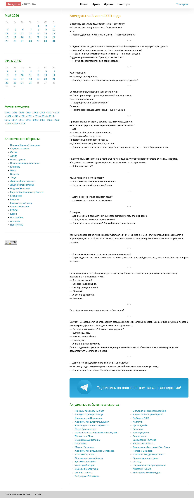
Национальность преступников (149, 465)
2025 (15, 123)
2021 (42, 120)
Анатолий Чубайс (142, 469)
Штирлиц (15, 167)
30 (45, 41)
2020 (35, 120)
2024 (8, 123)
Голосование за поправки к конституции (96, 432)
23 (45, 37)
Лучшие (109, 4)
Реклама (14, 199)
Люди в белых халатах (22, 185)
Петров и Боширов (143, 451)
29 (38, 41)
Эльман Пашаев (83, 472)
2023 (56, 120)
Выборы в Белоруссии (86, 469)
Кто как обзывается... (144, 443)
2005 (35, 112)
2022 (49, 120)
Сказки (13, 152)
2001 (7, 112)
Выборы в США (141, 418)
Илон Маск (80, 443)
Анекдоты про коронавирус (89, 414)
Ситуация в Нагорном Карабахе (149, 411)
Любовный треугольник (22, 181)
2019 (28, 120)
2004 (28, 112)
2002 (14, 112)
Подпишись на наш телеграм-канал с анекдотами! (139, 388)
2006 (42, 112)
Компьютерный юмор (21, 203)
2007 (49, 112)
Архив (96, 4)
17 (54, 33)
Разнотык (138, 429)
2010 (15, 116)
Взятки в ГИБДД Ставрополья (148, 454)
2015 (51, 116)
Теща (13, 177)
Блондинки (16, 196)
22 (38, 37)
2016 (7, 120)
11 (7, 33)
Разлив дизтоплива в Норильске (92, 425)
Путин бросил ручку (85, 429)
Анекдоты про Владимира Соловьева (94, 451)
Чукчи (13, 170)
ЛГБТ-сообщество (84, 454)
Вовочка (14, 174)
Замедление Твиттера (144, 440)
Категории (124, 4)
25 (7, 41)
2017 (14, 120)
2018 (21, 120)
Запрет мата (139, 436)
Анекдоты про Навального (88, 418)
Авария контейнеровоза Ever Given (151, 447)
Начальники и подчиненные (24, 163)
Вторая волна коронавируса (147, 414)
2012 (29, 116)
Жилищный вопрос (85, 465)
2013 (37, 116)
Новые (84, 4)
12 (15, 33)
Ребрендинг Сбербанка (87, 476)
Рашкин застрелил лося (145, 458)
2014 (44, 116)
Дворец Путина (141, 432)
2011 (22, 116)
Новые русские (18, 159)
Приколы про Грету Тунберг (89, 411)
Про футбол (16, 217)
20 (22, 37)
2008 (56, 112)
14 (30, 33)
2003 (21, 112)
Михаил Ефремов (84, 447)
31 (54, 41)
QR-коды (137, 461)
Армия (13, 156)
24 (54, 37)
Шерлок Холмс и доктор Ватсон (26, 192)
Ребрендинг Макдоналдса (146, 472)
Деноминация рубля (85, 461)
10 (54, 29)
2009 (8, 116)
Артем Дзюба (140, 425)
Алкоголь (15, 221)
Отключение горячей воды (89, 458)
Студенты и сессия (20, 148)
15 (38, 33)
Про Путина (16, 225)
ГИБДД (14, 210)
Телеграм (182, 4)
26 (15, 41)
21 (30, 37)
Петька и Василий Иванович (25, 145)
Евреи (13, 214)
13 (22, 33)
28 (30, 41)
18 (7, 37)
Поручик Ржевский (20, 188)
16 (45, 33)
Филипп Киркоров (19, 206)
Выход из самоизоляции (87, 440)
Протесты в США (84, 436)
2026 (22, 123)
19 (15, 37)
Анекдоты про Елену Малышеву (92, 422)
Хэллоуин (138, 422)
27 (22, 41)
